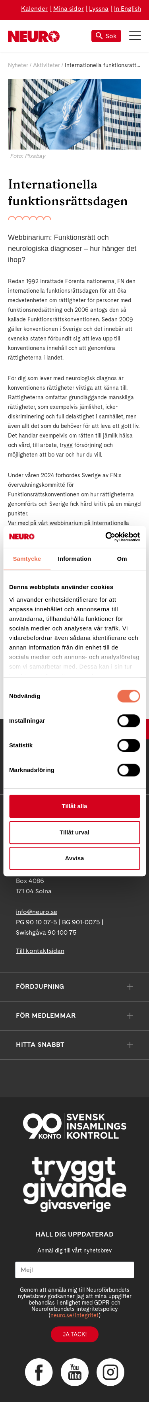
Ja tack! (75, 1334)
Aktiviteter (46, 65)
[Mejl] (74, 1270)
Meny (135, 35)
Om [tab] (122, 558)
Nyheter (18, 65)
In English (127, 8)
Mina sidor (68, 8)
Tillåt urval (74, 832)
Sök (106, 36)
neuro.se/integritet (74, 1315)
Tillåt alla (74, 806)
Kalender (34, 8)
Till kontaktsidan (40, 951)
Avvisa (74, 858)
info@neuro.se (36, 912)
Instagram (110, 1372)
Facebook (39, 1372)
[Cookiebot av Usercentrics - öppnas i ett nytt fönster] (106, 537)
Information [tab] (74, 558)
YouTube (75, 1372)
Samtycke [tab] (27, 558)
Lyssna (98, 8)
